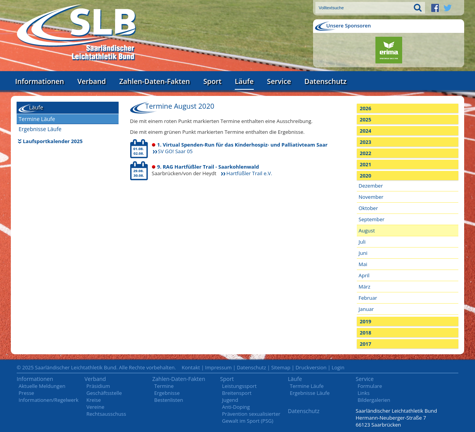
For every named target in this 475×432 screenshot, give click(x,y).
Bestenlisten (168, 399)
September (372, 219)
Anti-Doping (236, 406)
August (367, 230)
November (371, 196)
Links (364, 392)
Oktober (368, 208)
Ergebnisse (167, 392)
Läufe (244, 81)
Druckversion (311, 367)
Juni (363, 252)
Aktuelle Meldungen (42, 385)
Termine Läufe (37, 119)
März (364, 286)
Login (338, 367)
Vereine (95, 406)
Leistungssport (239, 385)
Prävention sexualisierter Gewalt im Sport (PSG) (251, 417)
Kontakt (191, 367)
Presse (26, 392)
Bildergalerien (374, 399)
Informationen (39, 81)
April (364, 275)
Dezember (371, 185)
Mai (363, 264)
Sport (212, 81)
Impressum (218, 367)
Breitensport (236, 392)
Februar (368, 297)
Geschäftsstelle (104, 392)
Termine (164, 385)
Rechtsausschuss (106, 413)
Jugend (230, 399)
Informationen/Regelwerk (49, 399)
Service (279, 81)
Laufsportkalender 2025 (53, 141)
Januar (366, 309)
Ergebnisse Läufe (40, 129)
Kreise (93, 399)
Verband (91, 81)
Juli (362, 241)
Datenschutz (325, 81)
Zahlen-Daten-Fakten (154, 81)
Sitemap (281, 367)
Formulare (370, 385)
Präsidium (98, 385)
